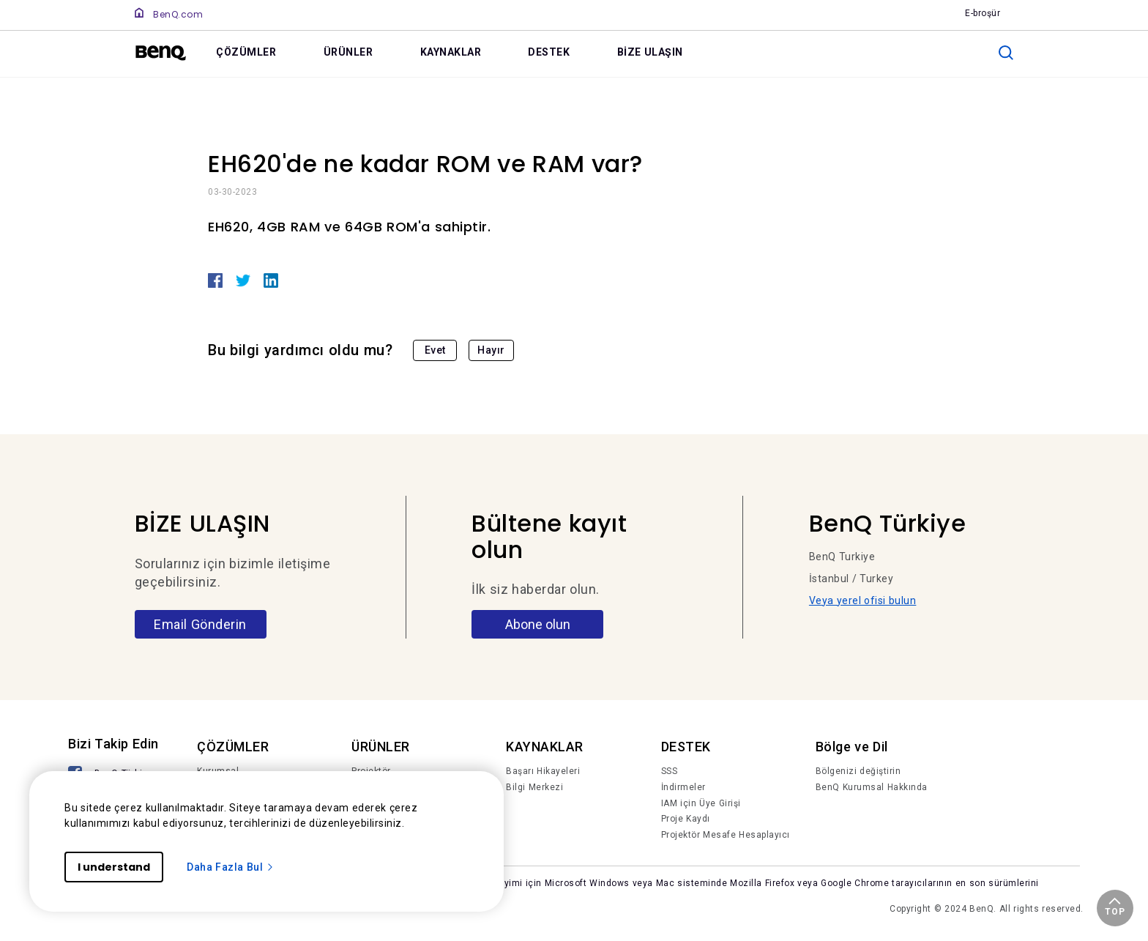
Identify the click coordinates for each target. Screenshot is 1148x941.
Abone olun (537, 624)
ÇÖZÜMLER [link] (246, 52)
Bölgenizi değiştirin (858, 771)
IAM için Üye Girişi (701, 803)
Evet (435, 350)
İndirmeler (683, 787)
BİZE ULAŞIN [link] (650, 52)
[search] (1006, 52)
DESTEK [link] (549, 52)
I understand (114, 867)
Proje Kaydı (685, 819)
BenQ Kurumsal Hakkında (872, 787)
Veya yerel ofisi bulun (863, 600)
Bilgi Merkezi (534, 787)
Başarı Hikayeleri (543, 771)
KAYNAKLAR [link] (451, 52)
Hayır (491, 350)
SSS (669, 771)
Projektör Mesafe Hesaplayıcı (725, 835)
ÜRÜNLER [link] (348, 52)
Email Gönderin (200, 624)
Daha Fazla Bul (231, 867)
